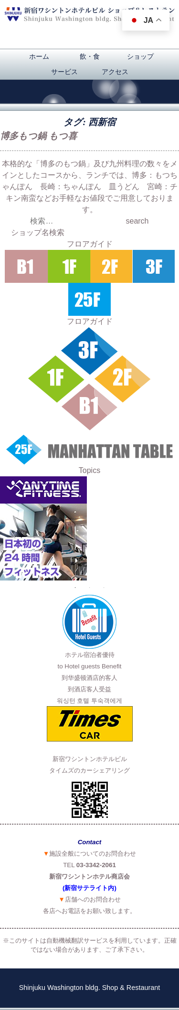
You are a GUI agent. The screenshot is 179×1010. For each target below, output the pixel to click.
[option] (89, 528)
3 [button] (104, 587)
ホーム (39, 56)
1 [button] (75, 587)
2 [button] (90, 587)
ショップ (140, 56)
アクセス (115, 71)
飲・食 (90, 56)
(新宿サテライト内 (88, 888)
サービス (64, 71)
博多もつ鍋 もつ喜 (38, 136)
